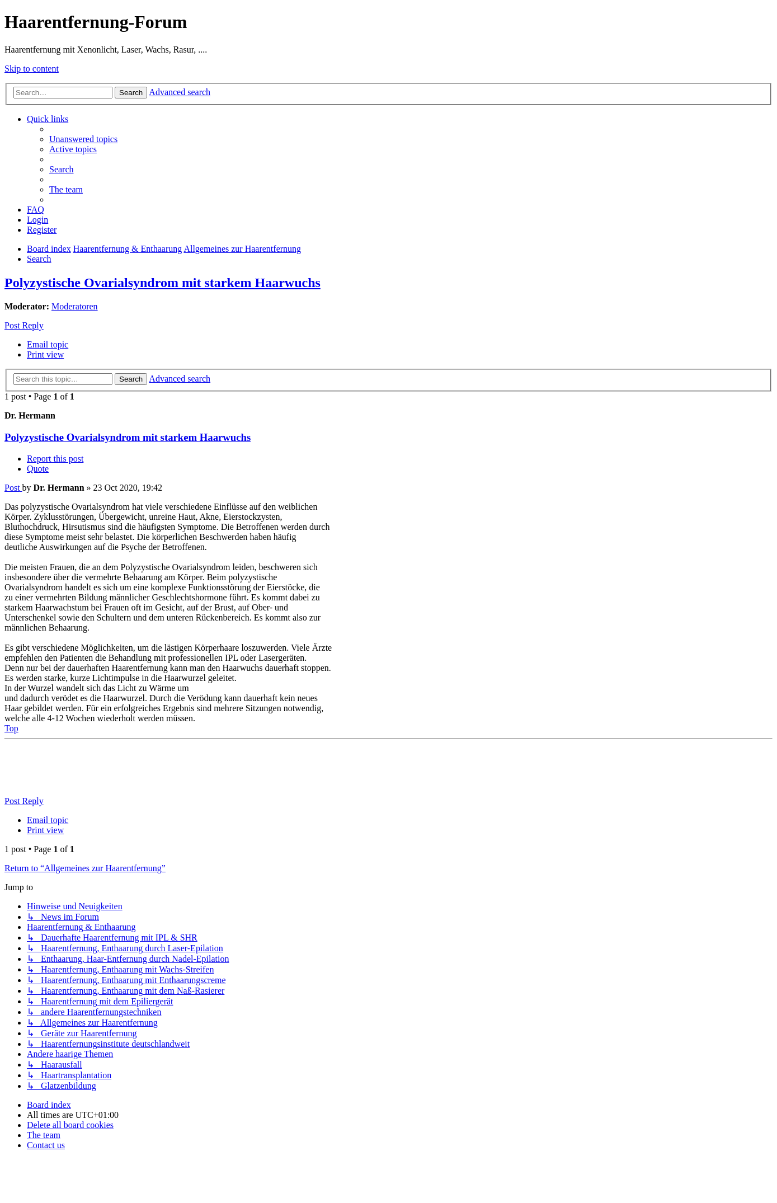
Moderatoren (74, 306)
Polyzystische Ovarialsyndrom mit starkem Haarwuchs (162, 282)
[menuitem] (83, 139)
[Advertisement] (208, 769)
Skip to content (31, 68)
